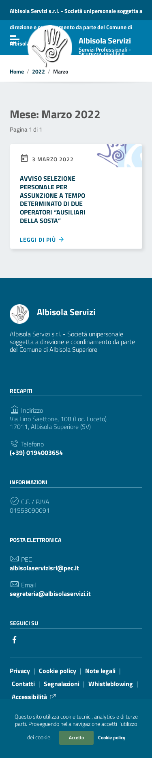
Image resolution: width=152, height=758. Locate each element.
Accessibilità (34, 697)
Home (17, 71)
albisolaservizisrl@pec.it (44, 568)
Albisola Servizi (110, 49)
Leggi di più (42, 239)
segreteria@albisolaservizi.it (50, 594)
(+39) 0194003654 (36, 453)
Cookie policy (111, 737)
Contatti (23, 684)
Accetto (76, 737)
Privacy (20, 671)
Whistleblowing (110, 684)
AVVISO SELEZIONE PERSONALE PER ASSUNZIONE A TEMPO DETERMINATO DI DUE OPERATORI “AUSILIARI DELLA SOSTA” (53, 199)
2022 (38, 71)
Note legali (100, 671)
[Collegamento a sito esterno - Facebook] (14, 639)
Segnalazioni (61, 684)
